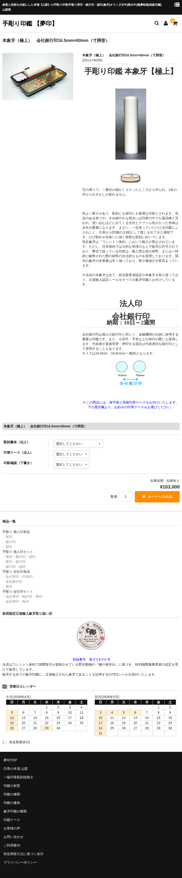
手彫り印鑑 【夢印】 (30, 23)
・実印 (7, 537)
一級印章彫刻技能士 (18, 777)
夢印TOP (10, 760)
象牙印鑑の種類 (15, 811)
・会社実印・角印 (15, 601)
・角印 (7, 586)
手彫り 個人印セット (17, 552)
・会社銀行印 (12, 581)
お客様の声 (12, 828)
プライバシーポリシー (20, 862)
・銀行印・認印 (14, 567)
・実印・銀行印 (14, 562)
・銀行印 (9, 542)
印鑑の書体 (12, 803)
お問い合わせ (13, 837)
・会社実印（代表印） (19, 576)
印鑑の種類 (12, 794)
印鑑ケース (12, 820)
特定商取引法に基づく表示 (23, 854)
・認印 (7, 547)
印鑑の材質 (12, 786)
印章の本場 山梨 (16, 768)
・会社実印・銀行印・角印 (22, 596)
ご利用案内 (12, 845)
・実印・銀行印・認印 (19, 557)
